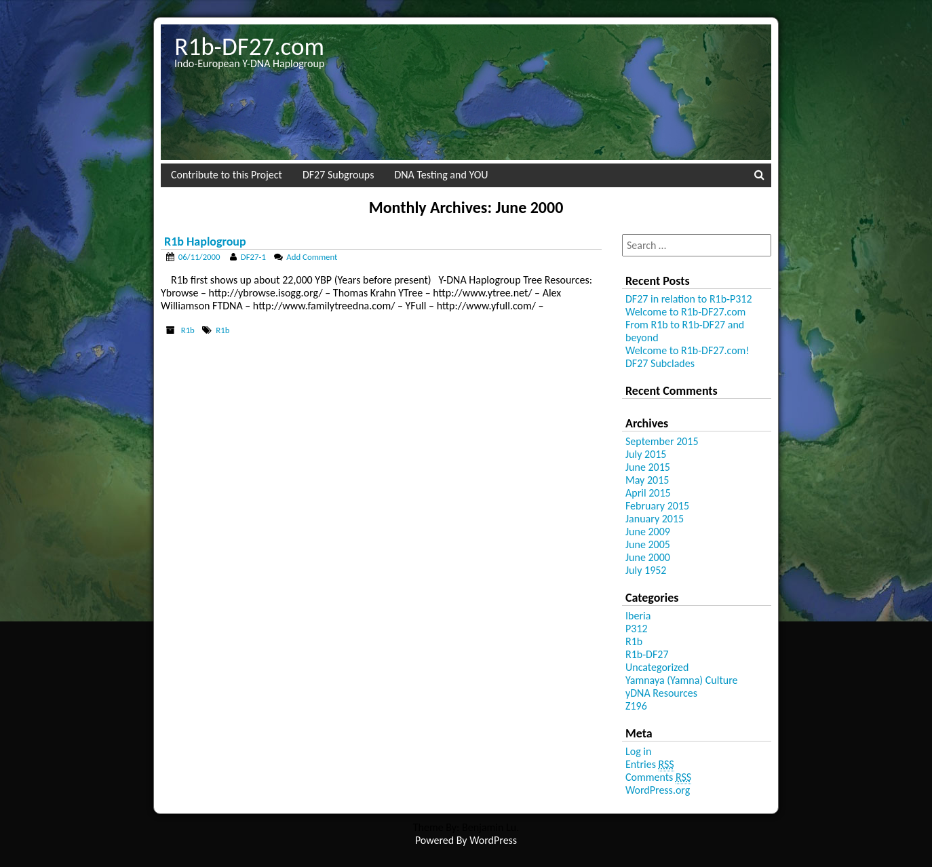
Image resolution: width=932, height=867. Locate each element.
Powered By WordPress (466, 840)
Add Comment (311, 257)
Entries (649, 764)
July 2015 (645, 454)
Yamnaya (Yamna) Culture (681, 680)
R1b (188, 330)
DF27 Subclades (660, 363)
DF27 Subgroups (338, 174)
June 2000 (647, 557)
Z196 (636, 705)
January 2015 (654, 518)
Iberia (638, 615)
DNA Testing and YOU (441, 174)
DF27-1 (253, 257)
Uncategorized (656, 667)
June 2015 (647, 467)
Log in (638, 751)
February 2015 (657, 505)
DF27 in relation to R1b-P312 (688, 298)
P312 (636, 628)
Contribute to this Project (226, 174)
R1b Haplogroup (205, 241)
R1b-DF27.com (249, 46)
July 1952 (645, 570)
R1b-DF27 (647, 654)
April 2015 (648, 492)
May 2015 (647, 480)
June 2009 (647, 531)
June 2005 (647, 544)
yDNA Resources (661, 693)
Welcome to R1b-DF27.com (685, 311)
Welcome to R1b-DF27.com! (687, 350)
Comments (658, 777)
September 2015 (662, 441)
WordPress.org (657, 790)
